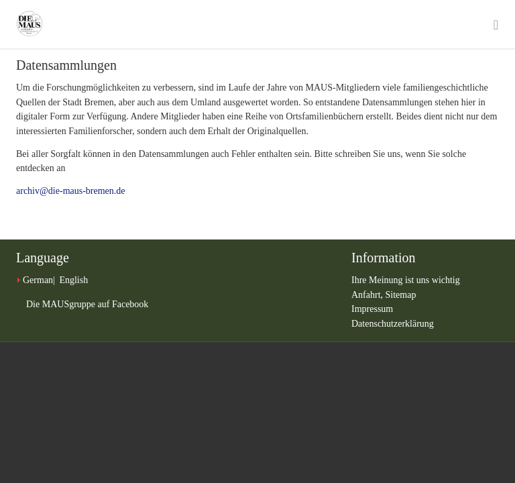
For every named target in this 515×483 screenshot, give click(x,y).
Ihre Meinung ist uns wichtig (405, 280)
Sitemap (401, 295)
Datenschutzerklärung (392, 324)
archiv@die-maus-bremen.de (70, 191)
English (73, 280)
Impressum (372, 309)
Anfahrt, (368, 295)
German (38, 280)
